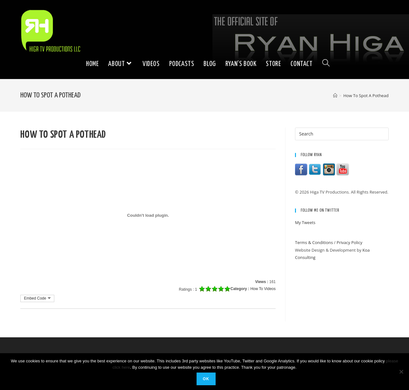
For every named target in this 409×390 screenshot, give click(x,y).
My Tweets (305, 222)
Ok (206, 379)
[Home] (335, 95)
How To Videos (263, 289)
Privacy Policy (349, 242)
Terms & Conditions (314, 242)
